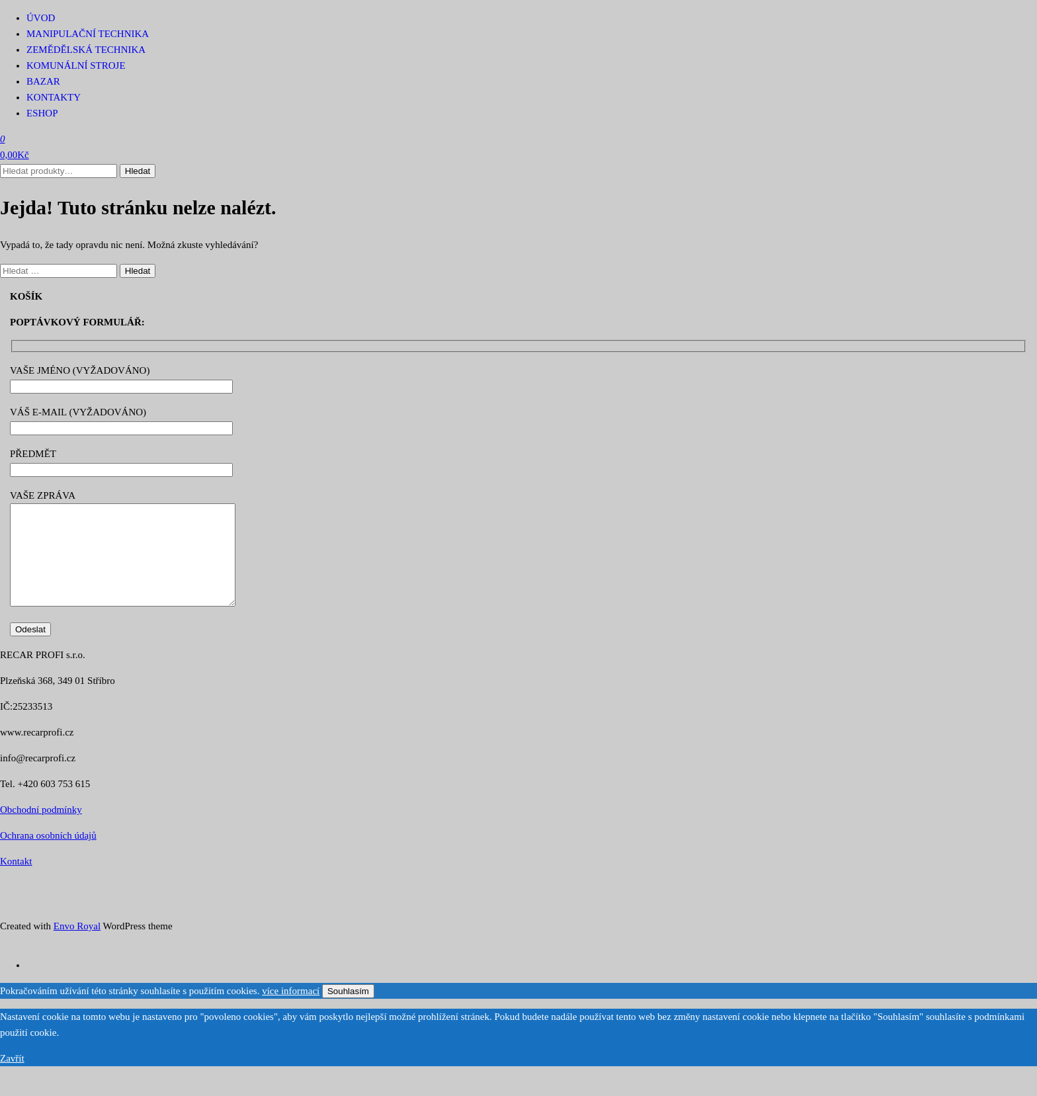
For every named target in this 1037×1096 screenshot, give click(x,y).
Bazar (43, 81)
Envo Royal (77, 946)
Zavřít (12, 1078)
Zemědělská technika (85, 49)
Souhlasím (348, 1011)
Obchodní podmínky (41, 829)
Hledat (138, 171)
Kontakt (16, 881)
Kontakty (53, 97)
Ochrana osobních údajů (48, 855)
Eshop (42, 113)
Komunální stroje (76, 65)
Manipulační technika (87, 33)
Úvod (40, 18)
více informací (290, 1010)
